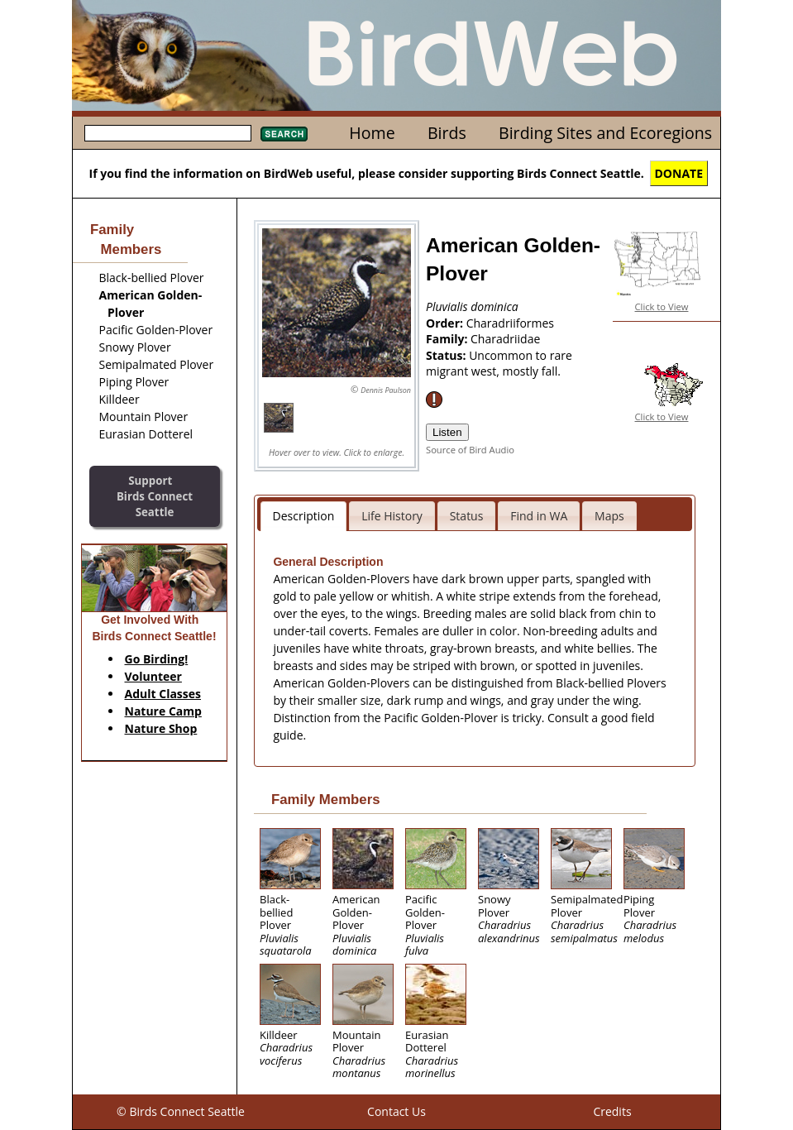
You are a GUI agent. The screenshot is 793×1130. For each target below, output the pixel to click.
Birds (447, 133)
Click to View (662, 306)
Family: (448, 339)
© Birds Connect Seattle (181, 1111)
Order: (446, 323)
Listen (447, 432)
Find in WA (538, 516)
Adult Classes (163, 693)
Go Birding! (157, 659)
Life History (392, 516)
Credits (612, 1111)
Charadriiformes (510, 323)
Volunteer (153, 676)
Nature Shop (161, 728)
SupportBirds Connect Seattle (155, 496)
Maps (609, 516)
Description (304, 516)
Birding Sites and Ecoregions (605, 133)
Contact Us (396, 1111)
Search (284, 134)
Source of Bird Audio (470, 449)
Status (467, 516)
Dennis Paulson (386, 390)
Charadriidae (505, 339)
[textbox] (167, 133)
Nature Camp (163, 711)
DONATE (679, 173)
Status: (447, 355)
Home (371, 133)
